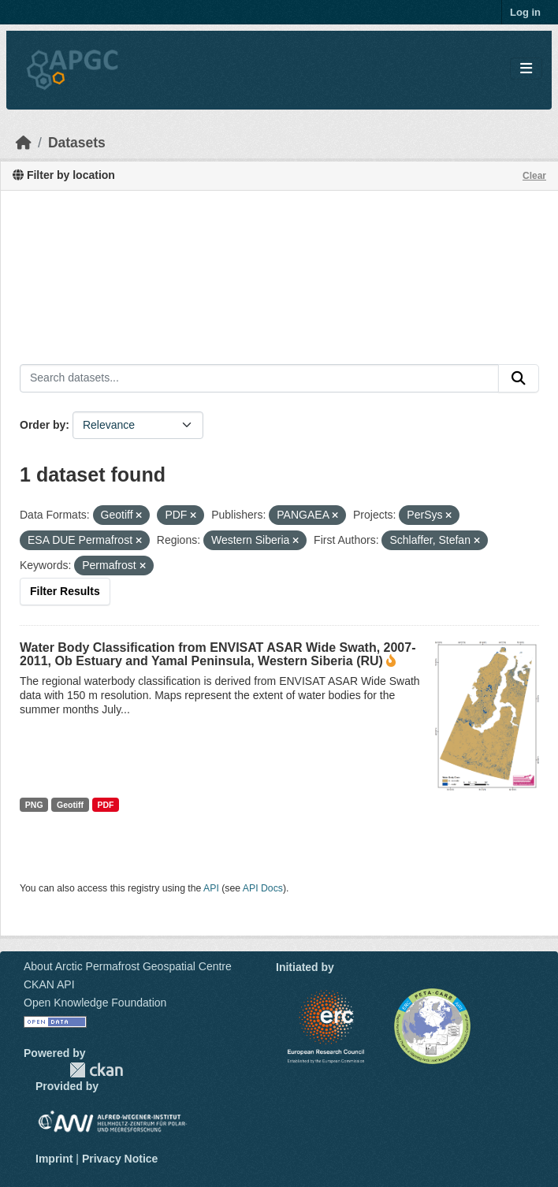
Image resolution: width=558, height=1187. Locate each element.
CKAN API (49, 984)
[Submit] (518, 378)
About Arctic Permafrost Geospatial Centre (128, 966)
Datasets (77, 143)
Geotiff (70, 804)
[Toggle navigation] (526, 69)
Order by (42, 425)
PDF (105, 804)
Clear (534, 175)
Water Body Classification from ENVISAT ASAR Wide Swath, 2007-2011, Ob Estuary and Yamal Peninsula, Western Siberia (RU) (217, 654)
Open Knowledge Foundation (95, 1002)
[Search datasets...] (259, 378)
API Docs (263, 888)
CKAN (96, 1070)
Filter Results (65, 591)
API (211, 888)
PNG (34, 804)
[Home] (24, 143)
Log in (525, 12)
